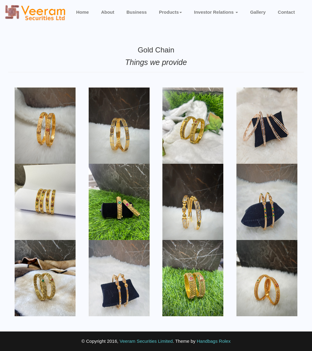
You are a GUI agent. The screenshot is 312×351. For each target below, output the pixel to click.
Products (170, 12)
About (107, 12)
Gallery (258, 12)
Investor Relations (216, 12)
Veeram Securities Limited (146, 341)
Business (136, 12)
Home (82, 12)
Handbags (207, 341)
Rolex (224, 341)
